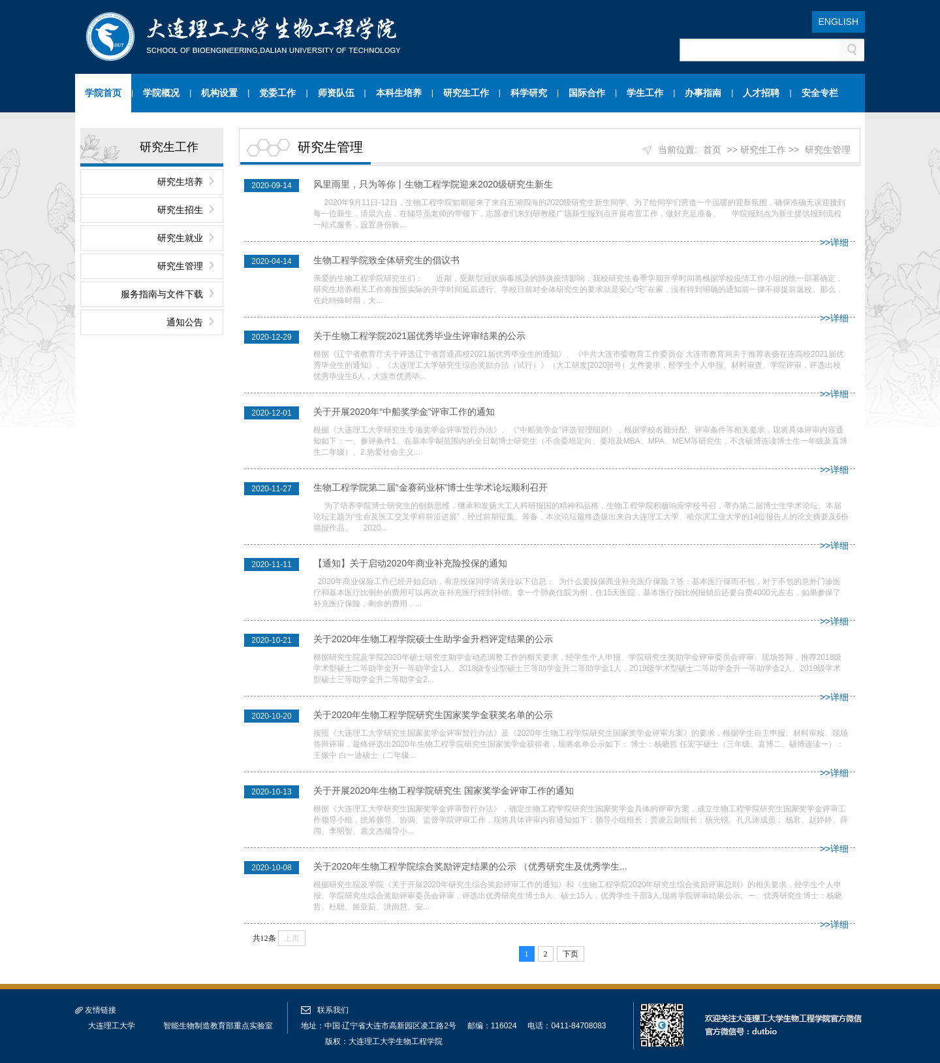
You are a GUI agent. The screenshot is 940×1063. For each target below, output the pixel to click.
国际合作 (587, 93)
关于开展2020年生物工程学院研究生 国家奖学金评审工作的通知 (443, 790)
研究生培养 (180, 181)
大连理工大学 (111, 1025)
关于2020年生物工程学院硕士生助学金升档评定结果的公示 (433, 639)
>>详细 (834, 242)
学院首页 (103, 93)
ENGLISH (838, 21)
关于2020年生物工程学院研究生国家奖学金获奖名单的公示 (433, 715)
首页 (712, 149)
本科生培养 (399, 93)
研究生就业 (180, 238)
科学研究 (528, 93)
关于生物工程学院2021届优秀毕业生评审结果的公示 (419, 336)
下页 (570, 953)
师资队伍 (336, 93)
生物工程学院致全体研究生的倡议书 (386, 260)
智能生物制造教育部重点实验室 (218, 1025)
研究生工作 (466, 93)
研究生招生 (180, 209)
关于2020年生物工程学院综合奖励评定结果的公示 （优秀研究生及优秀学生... (470, 866)
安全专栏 (820, 93)
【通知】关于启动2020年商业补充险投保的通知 (410, 563)
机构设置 (219, 93)
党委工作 (277, 93)
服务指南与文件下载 (162, 294)
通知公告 (184, 322)
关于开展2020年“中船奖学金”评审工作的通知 (404, 411)
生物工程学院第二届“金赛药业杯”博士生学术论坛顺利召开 (430, 487)
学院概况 (161, 93)
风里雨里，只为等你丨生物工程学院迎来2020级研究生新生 (433, 184)
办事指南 (703, 93)
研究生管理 (180, 266)
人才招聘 (761, 93)
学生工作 (645, 93)
